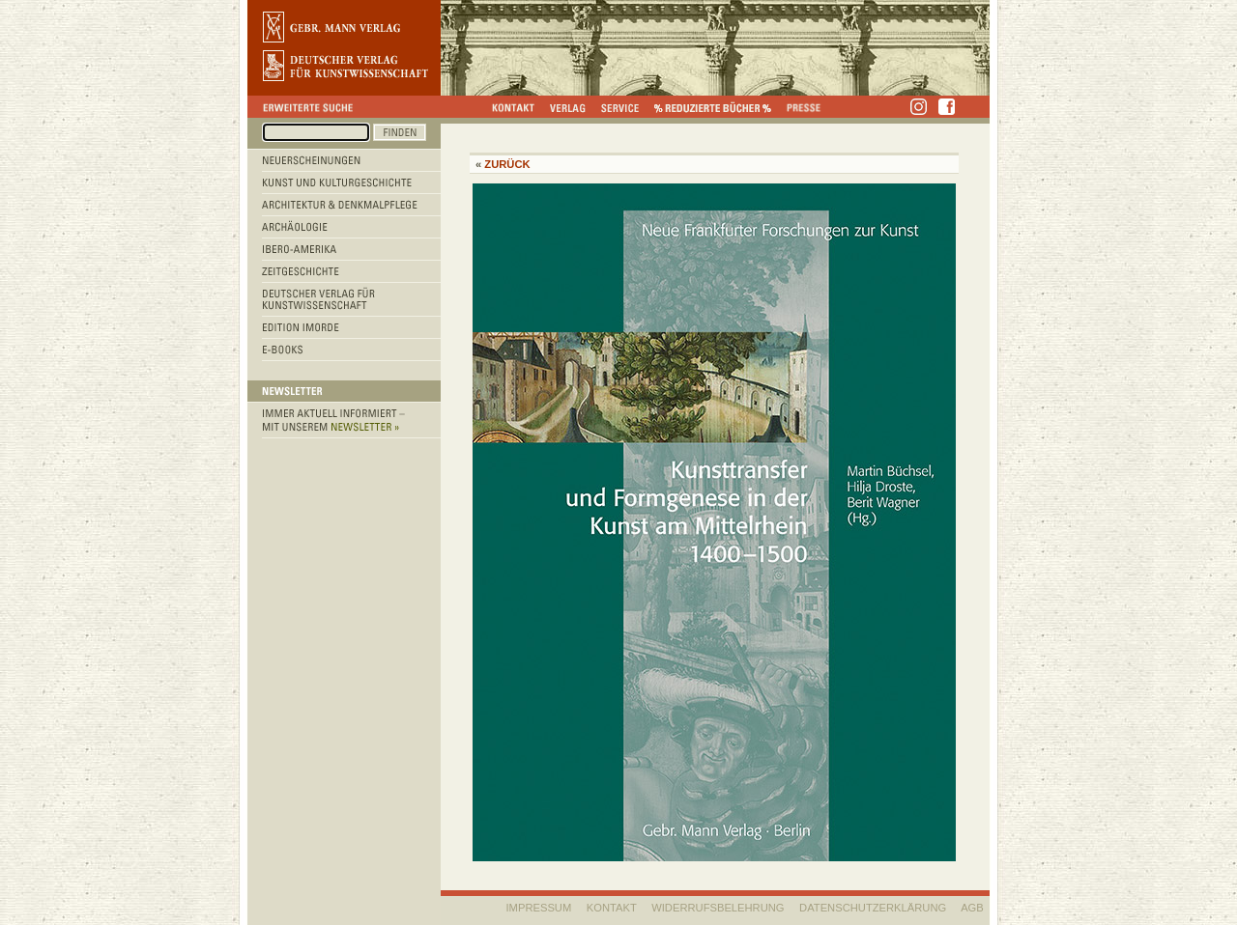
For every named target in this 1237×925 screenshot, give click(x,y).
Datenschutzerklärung (872, 907)
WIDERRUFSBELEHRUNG (717, 907)
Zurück (507, 164)
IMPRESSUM (539, 907)
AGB (972, 907)
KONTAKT (612, 907)
